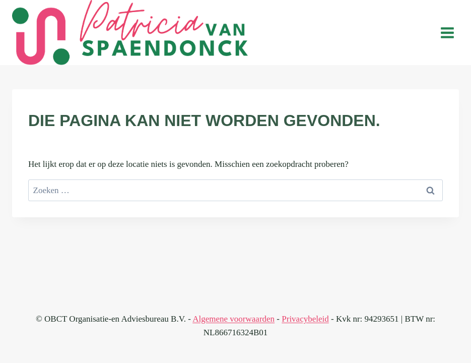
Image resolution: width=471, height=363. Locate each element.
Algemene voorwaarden (233, 319)
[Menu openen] (447, 32)
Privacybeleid (305, 319)
